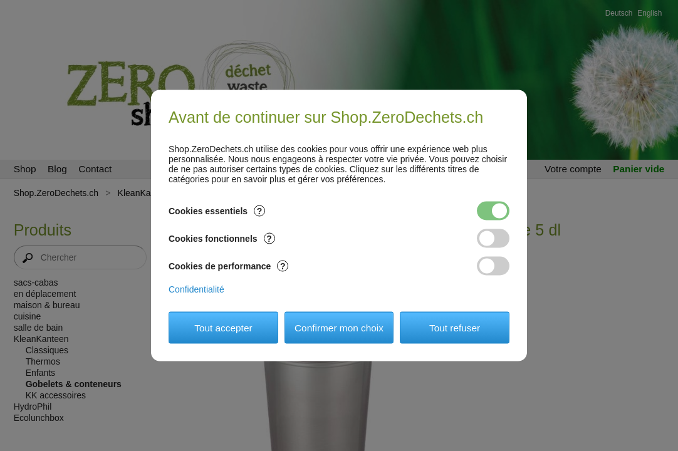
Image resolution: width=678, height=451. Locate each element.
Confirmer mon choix (339, 327)
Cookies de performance (228, 266)
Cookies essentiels (217, 211)
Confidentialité (196, 289)
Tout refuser (454, 327)
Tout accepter (223, 327)
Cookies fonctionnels (222, 239)
